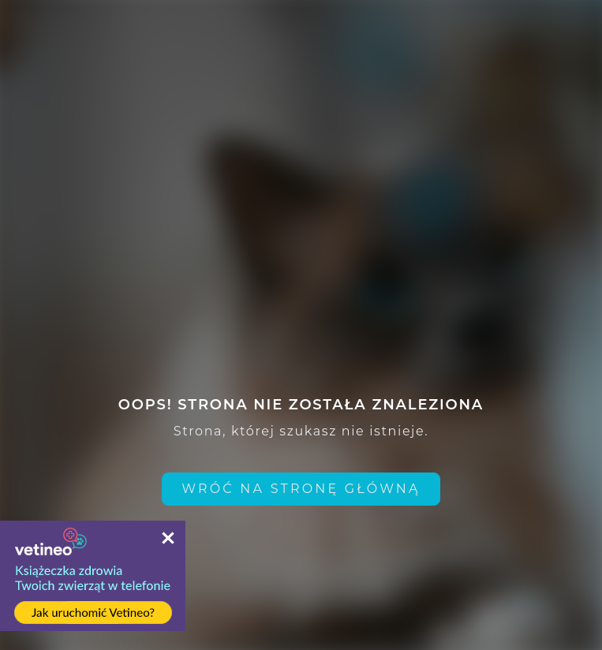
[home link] (301, 489)
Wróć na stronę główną (301, 488)
